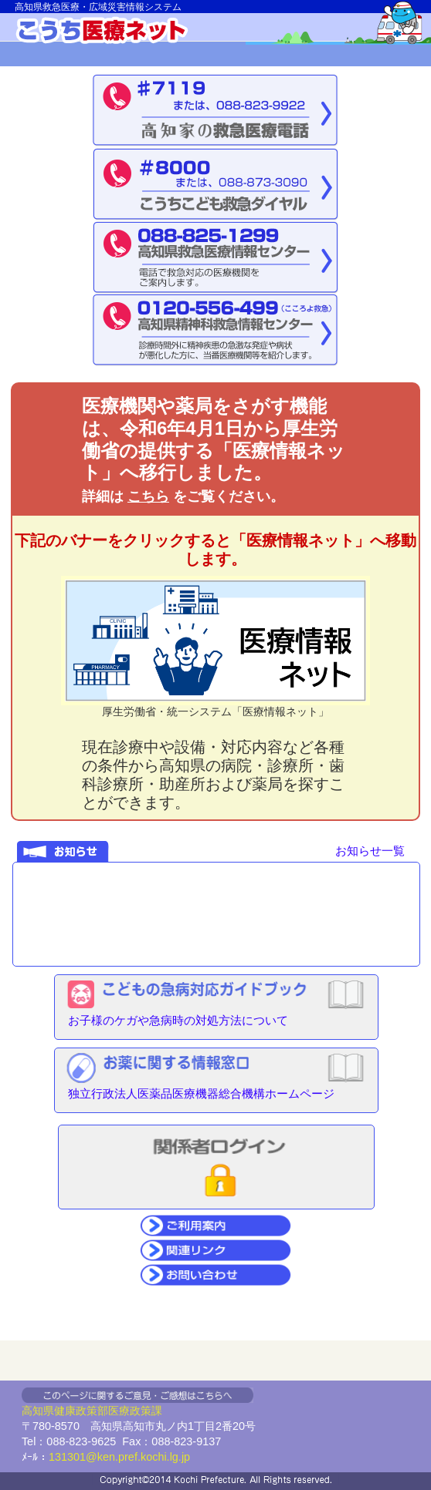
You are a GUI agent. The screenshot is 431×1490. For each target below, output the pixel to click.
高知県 (38, 1410)
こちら (148, 496)
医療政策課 (135, 1410)
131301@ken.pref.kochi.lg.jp (119, 1457)
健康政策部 (81, 1410)
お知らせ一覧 (370, 850)
